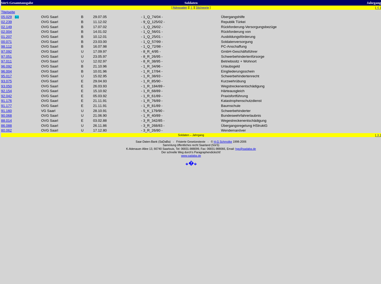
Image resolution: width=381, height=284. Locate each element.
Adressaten (180, 7)
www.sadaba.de (191, 155)
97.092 (6, 51)
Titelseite (8, 12)
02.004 (6, 32)
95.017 (6, 76)
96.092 (6, 66)
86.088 (6, 126)
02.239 (6, 22)
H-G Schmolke (223, 141)
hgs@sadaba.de (245, 148)
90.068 (6, 116)
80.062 (6, 130)
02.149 (6, 27)
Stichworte (202, 7)
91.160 (6, 111)
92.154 (6, 91)
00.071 (6, 42)
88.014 (6, 121)
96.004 (6, 71)
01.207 (6, 37)
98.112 (6, 46)
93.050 (6, 86)
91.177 (6, 106)
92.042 (6, 96)
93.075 (6, 81)
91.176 (6, 101)
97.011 (6, 61)
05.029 (6, 17)
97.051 (6, 56)
